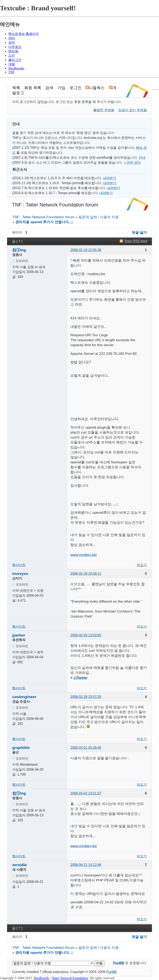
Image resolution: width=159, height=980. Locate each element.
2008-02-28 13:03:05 (85, 635)
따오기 (142, 565)
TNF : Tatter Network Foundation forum (55, 204)
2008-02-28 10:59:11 (85, 573)
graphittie (21, 747)
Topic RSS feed (135, 241)
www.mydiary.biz (83, 555)
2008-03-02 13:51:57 (85, 793)
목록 (16, 88)
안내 (142, 157)
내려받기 (109, 178)
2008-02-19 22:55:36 (85, 250)
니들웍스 (96, 88)
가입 (61, 88)
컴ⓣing (19, 250)
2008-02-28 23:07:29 (85, 697)
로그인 (75, 88)
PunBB (118, 963)
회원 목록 (32, 88)
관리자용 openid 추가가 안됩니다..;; (44, 222)
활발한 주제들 (103, 110)
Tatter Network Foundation (70, 978)
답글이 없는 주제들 (132, 110)
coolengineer (24, 697)
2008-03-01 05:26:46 (85, 747)
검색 (49, 88)
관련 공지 (133, 162)
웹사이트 (18, 565)
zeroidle (19, 865)
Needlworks (41, 978)
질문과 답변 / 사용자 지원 (98, 217)
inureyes (20, 573)
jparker (18, 635)
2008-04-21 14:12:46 (85, 865)
